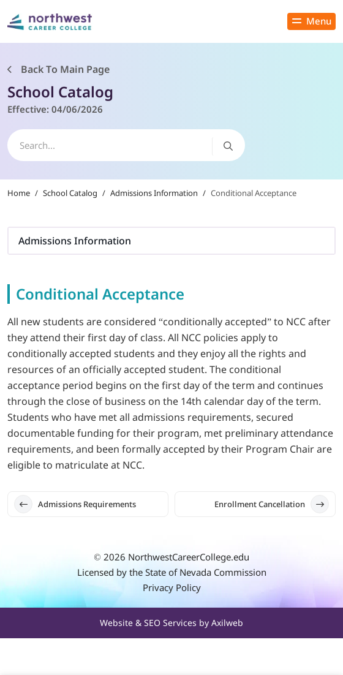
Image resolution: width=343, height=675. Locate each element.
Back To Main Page (58, 69)
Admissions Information (154, 192)
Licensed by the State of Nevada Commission (171, 572)
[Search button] (228, 146)
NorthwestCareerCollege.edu (188, 557)
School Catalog (70, 192)
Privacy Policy (172, 587)
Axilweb (227, 622)
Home (18, 192)
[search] (126, 145)
